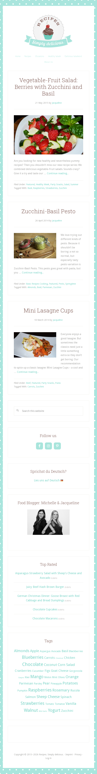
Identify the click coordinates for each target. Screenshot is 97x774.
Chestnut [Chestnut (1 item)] (59, 658)
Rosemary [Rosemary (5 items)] (61, 690)
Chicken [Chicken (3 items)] (69, 658)
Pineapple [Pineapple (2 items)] (56, 683)
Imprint (69, 754)
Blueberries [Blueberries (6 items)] (32, 657)
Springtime (70, 283)
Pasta (58, 383)
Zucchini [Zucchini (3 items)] (67, 711)
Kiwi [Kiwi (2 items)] (27, 677)
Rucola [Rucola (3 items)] (75, 690)
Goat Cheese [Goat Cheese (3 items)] (59, 671)
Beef (28, 383)
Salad (66, 184)
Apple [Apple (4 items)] (34, 651)
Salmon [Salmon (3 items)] (30, 697)
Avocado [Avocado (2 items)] (56, 651)
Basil (30, 188)
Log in (48, 758)
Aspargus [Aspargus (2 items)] (45, 651)
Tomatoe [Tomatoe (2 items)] (60, 703)
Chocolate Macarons (45, 618)
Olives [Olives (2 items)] (61, 677)
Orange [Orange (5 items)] (72, 676)
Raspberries (38, 188)
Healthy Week (42, 184)
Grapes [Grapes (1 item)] (21, 678)
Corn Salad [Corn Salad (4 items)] (66, 665)
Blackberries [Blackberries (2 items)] (76, 651)
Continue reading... (57, 173)
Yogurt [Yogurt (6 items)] (54, 710)
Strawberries (52, 188)
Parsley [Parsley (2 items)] (38, 683)
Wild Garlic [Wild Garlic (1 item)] (43, 711)
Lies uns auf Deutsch (48, 480)
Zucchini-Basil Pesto (48, 211)
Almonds (32, 287)
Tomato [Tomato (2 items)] (49, 703)
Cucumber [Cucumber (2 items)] (38, 670)
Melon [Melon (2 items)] (47, 677)
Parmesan (47, 287)
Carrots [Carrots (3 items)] (49, 658)
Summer (74, 184)
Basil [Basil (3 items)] (65, 651)
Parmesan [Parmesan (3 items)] (26, 683)
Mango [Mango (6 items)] (36, 676)
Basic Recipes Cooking (37, 283)
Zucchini (63, 188)
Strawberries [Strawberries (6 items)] (32, 703)
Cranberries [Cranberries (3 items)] (23, 671)
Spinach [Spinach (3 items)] (66, 697)
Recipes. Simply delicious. (48, 31)
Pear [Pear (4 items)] (46, 683)
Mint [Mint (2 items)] (54, 677)
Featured (30, 184)
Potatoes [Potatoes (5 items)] (70, 683)
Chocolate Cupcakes (45, 609)
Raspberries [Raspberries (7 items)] (40, 690)
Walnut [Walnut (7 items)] (31, 710)
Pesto (61, 283)
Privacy (78, 754)
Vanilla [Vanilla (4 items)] (71, 703)
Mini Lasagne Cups (48, 310)
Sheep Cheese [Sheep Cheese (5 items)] (48, 696)
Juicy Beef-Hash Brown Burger (45, 586)
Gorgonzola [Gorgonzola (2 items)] (75, 670)
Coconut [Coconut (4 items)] (50, 665)
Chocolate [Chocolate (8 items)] (32, 664)
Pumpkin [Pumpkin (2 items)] (22, 690)
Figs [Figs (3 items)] (47, 671)
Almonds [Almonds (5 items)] (21, 650)
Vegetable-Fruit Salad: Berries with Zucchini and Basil (48, 86)
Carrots (31, 386)
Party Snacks (56, 184)
